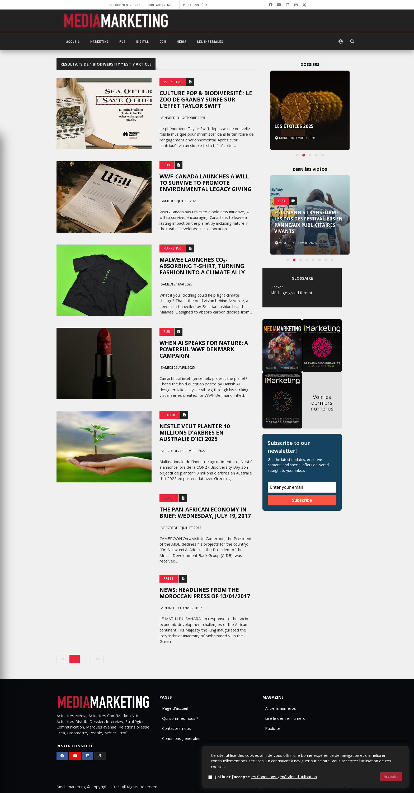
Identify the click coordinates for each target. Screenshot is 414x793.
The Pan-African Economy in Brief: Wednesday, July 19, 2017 (205, 512)
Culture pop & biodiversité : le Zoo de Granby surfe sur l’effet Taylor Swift (205, 99)
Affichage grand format (291, 292)
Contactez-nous (302, 787)
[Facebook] (271, 5)
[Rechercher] (352, 41)
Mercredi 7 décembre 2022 (183, 451)
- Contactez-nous (175, 728)
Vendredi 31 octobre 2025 (182, 118)
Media (181, 41)
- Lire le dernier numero (283, 718)
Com (162, 41)
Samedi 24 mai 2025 (176, 284)
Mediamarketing (71, 786)
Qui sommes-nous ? (264, 787)
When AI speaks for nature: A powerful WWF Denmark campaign (203, 349)
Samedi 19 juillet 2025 (178, 201)
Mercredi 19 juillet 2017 (180, 527)
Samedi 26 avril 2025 (177, 367)
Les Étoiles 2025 (294, 126)
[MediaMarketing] (117, 21)
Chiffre (169, 415)
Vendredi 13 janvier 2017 (181, 608)
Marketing (99, 41)
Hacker (276, 286)
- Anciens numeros (279, 708)
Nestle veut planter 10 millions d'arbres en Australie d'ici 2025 (194, 432)
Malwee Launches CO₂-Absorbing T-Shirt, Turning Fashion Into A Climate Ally (202, 266)
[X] (304, 5)
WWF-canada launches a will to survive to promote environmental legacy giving (205, 183)
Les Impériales (210, 41)
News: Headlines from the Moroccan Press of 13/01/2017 (204, 593)
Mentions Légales (339, 787)
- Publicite (271, 728)
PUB (122, 41)
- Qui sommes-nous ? (178, 718)
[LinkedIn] (287, 5)
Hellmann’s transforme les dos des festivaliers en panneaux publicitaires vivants (308, 221)
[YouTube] (279, 5)
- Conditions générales (179, 738)
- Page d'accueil (173, 708)
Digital (142, 41)
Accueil (73, 41)
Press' (169, 498)
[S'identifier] (340, 41)
